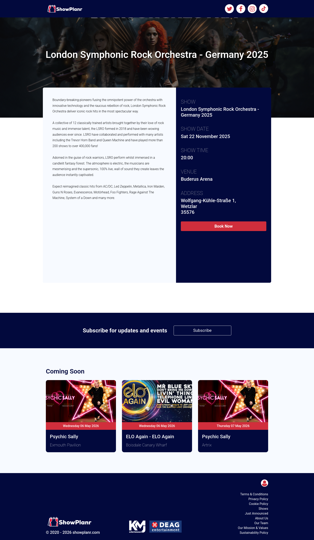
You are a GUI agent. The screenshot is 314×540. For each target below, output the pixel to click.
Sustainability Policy (254, 533)
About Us (261, 518)
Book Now (223, 226)
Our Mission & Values (253, 528)
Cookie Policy (258, 504)
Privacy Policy (258, 499)
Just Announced (256, 513)
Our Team (261, 523)
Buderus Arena (196, 179)
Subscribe (202, 330)
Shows (263, 509)
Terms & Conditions (254, 494)
